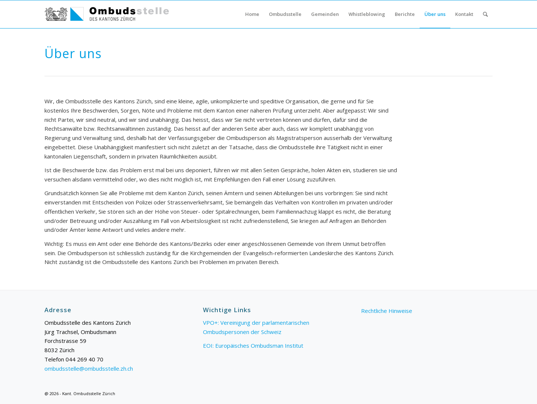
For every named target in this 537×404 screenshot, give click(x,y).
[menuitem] (252, 14)
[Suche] (485, 14)
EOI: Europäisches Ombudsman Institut (253, 345)
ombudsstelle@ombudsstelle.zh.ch (88, 368)
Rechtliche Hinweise (386, 310)
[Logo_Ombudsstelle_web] (107, 14)
